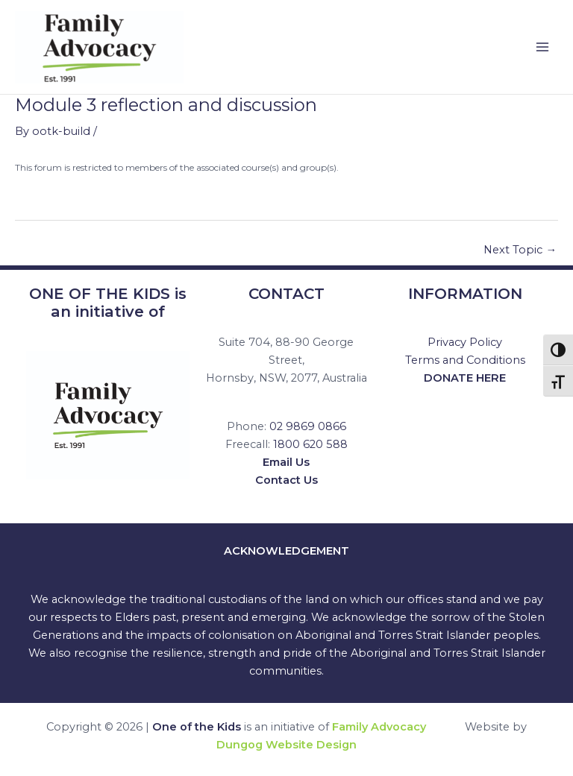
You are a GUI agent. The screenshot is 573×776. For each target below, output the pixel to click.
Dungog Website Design (286, 744)
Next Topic (520, 249)
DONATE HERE (465, 378)
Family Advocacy (379, 727)
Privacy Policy (465, 342)
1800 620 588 (310, 444)
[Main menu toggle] (542, 47)
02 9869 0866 (307, 426)
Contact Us (286, 480)
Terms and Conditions (465, 360)
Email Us (286, 462)
